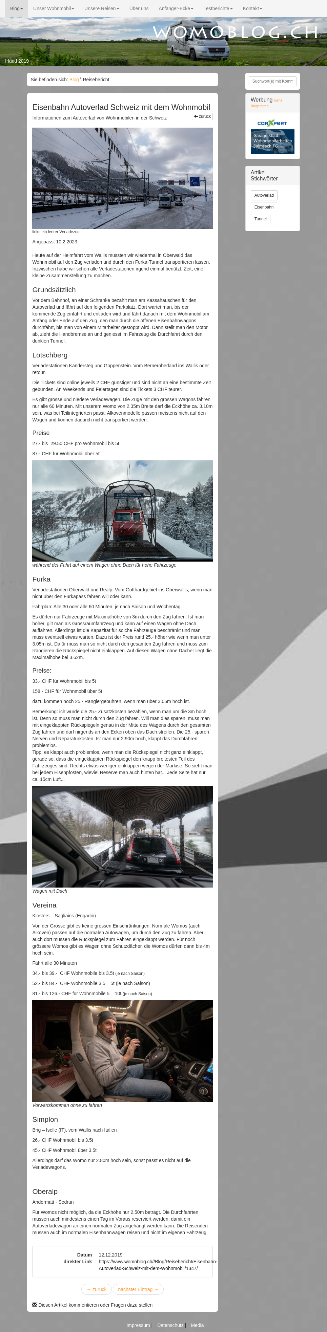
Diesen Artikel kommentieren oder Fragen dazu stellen (92, 1305)
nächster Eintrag (138, 1289)
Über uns (139, 8)
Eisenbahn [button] (264, 207)
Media (197, 1325)
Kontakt (252, 8)
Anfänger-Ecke (176, 8)
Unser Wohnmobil (53, 8)
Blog (16, 8)
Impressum (138, 1325)
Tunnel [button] (260, 219)
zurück (202, 116)
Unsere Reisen (101, 8)
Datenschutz (171, 1325)
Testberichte (218, 8)
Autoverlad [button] (264, 195)
